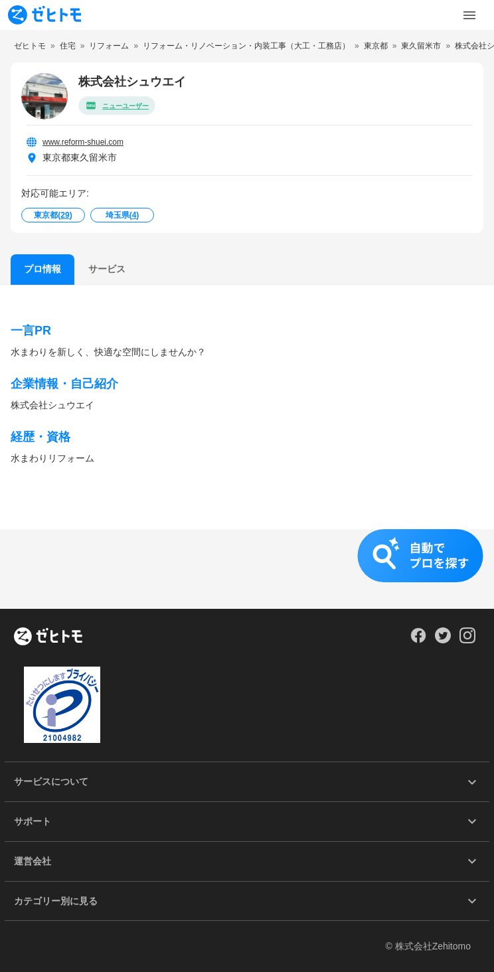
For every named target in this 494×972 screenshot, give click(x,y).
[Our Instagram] (467, 640)
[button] (247, 569)
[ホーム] (48, 637)
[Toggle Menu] (469, 15)
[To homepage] (44, 15)
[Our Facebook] (418, 640)
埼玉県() (122, 215)
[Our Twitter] (442, 640)
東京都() (53, 215)
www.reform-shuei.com (83, 142)
